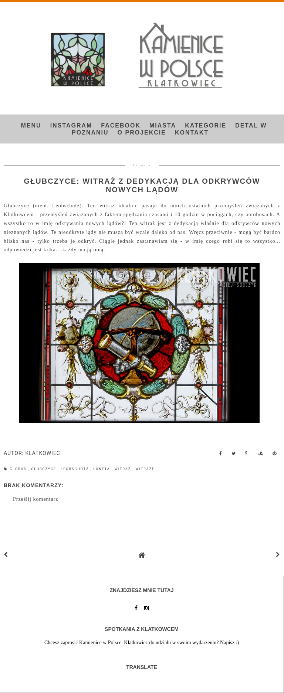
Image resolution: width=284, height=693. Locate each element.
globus (19, 469)
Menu (31, 125)
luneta (103, 469)
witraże (145, 469)
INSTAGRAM (71, 125)
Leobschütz (75, 469)
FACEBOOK (121, 125)
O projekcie (142, 132)
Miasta (162, 125)
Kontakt (192, 132)
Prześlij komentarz (35, 499)
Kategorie (205, 125)
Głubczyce (44, 469)
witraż (124, 469)
